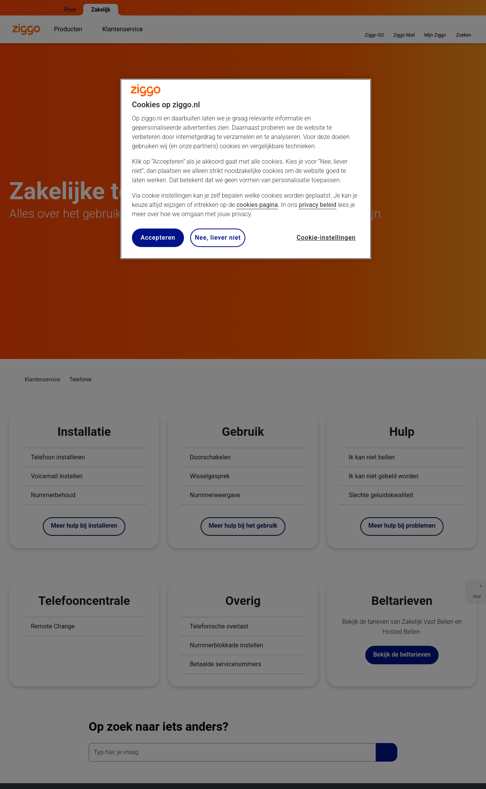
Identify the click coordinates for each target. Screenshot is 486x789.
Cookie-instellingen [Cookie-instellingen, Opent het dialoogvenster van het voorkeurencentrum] (326, 237)
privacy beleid (317, 204)
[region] (245, 169)
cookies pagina (257, 204)
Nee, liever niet (218, 237)
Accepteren (157, 237)
